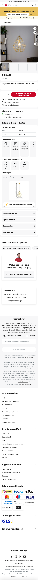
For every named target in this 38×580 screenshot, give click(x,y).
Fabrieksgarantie (8, 422)
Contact (5, 408)
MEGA (17, 14)
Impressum (6, 469)
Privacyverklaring (9, 479)
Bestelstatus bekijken (10, 401)
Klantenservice (10, 393)
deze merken (29, 357)
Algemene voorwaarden (11, 472)
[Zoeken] (32, 4)
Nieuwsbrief (6, 437)
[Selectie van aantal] (6, 94)
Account (5, 419)
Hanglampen (8, 22)
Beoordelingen (7, 451)
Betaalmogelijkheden (10, 412)
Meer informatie (10, 213)
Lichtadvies (14, 454)
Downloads (8, 232)
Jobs (3, 440)
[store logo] (12, 4)
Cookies (5, 476)
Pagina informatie (11, 464)
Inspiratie (5, 454)
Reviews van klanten (12, 529)
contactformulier (23, 382)
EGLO (21, 131)
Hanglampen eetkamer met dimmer (16, 248)
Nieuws (4, 458)
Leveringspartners (11, 515)
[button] (4, 67)
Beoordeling (8, 226)
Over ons (5, 433)
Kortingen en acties (9, 447)
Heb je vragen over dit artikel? (21, 204)
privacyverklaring (25, 384)
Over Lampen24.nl (11, 429)
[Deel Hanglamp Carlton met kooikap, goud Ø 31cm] (34, 32)
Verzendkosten (8, 415)
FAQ (3, 398)
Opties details (9, 220)
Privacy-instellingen (11, 560)
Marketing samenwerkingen (13, 444)
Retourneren (7, 405)
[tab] (19, 408)
